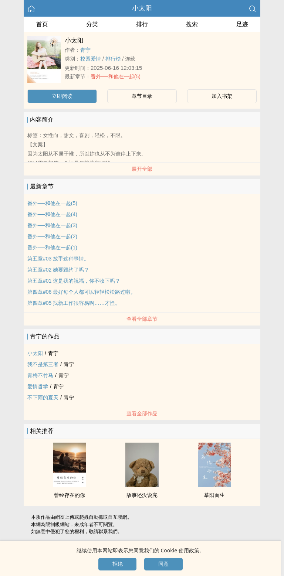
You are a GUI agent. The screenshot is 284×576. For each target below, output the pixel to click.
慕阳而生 (214, 495)
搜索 (192, 24)
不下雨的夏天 (42, 398)
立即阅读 (62, 96)
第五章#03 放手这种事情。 (58, 259)
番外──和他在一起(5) (116, 76)
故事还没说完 (142, 495)
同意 (163, 564)
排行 (142, 24)
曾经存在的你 (69, 495)
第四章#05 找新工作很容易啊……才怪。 (73, 303)
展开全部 (142, 169)
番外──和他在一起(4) (52, 214)
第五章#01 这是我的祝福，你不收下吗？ (73, 281)
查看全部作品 (142, 413)
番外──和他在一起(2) (52, 236)
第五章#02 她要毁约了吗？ (58, 270)
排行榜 (113, 59)
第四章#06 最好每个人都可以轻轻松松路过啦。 (81, 292)
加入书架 (222, 96)
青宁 (85, 50)
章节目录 (142, 96)
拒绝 (117, 564)
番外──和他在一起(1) (52, 247)
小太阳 (142, 8)
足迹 (242, 24)
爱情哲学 (37, 386)
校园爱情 (90, 59)
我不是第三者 (42, 364)
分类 (92, 24)
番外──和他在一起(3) (52, 225)
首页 (42, 24)
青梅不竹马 (40, 375)
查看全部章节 (142, 319)
